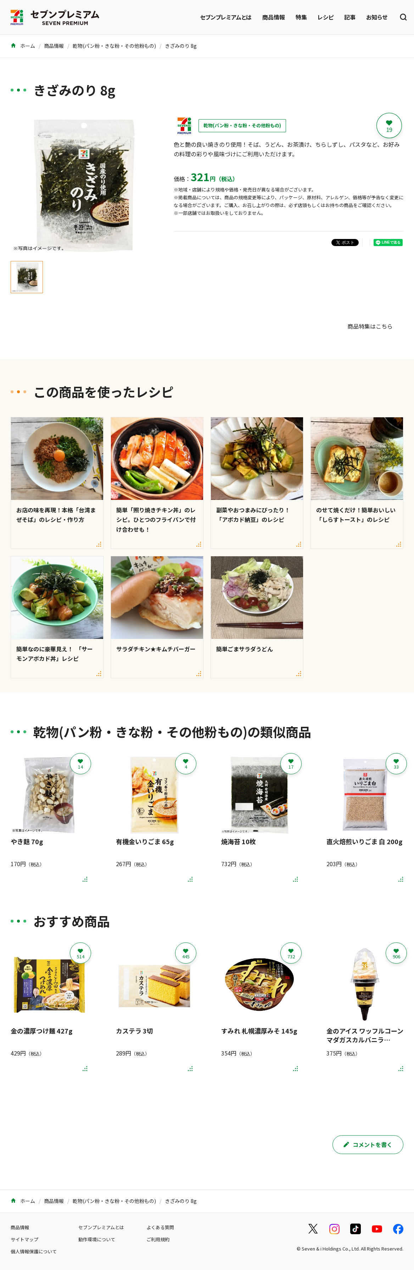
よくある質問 (160, 1227)
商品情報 (273, 17)
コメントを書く (367, 1144)
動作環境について (96, 1239)
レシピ (326, 17)
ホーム (23, 45)
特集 (301, 17)
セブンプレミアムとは (226, 17)
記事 (350, 17)
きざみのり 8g (181, 45)
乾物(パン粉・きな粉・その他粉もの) (114, 45)
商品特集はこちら (370, 326)
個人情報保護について (34, 1251)
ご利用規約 (157, 1239)
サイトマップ (24, 1239)
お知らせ (376, 17)
